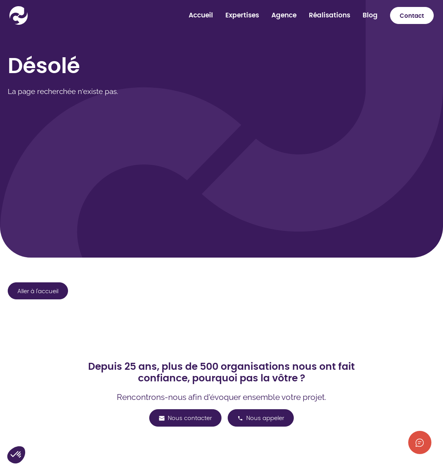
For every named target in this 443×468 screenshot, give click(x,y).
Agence (283, 15)
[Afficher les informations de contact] (419, 442)
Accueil (201, 15)
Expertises (242, 15)
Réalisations (329, 15)
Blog (370, 15)
